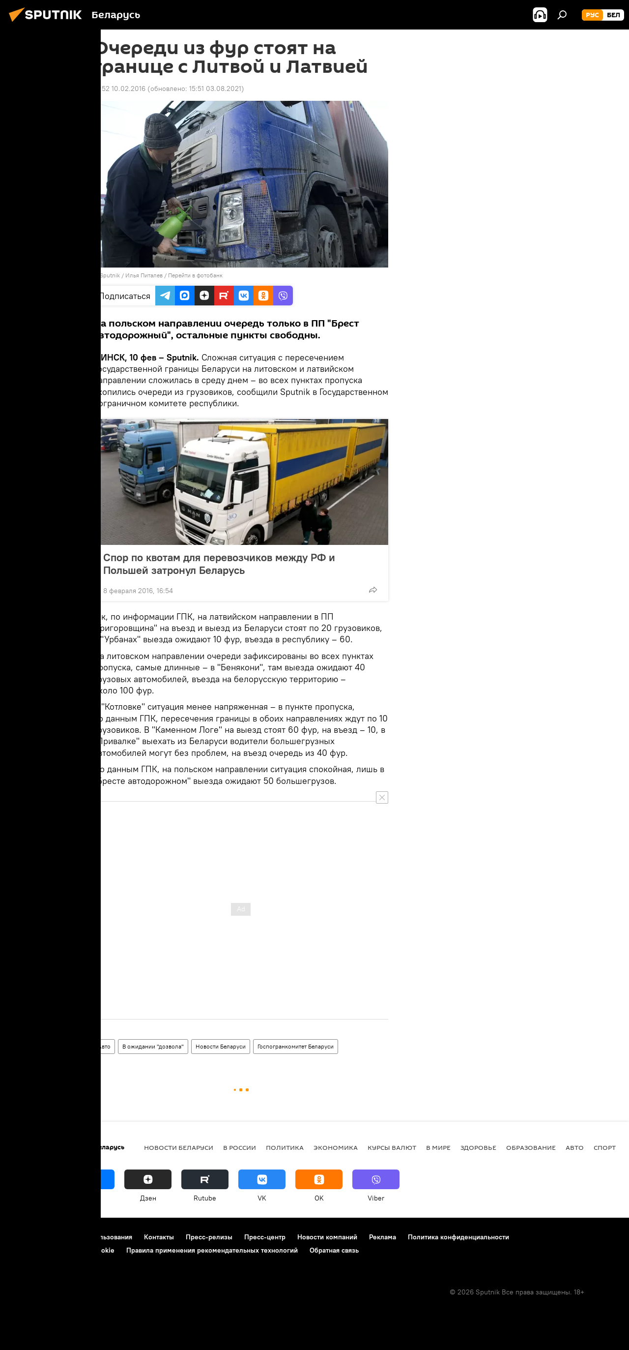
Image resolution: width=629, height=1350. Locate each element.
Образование (531, 1147)
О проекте (26, 1236)
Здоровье (478, 1147)
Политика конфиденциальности (458, 1236)
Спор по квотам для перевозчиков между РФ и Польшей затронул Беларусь (219, 563)
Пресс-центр (265, 1236)
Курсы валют (392, 1147)
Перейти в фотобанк (195, 275)
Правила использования (93, 1236)
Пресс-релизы (209, 1236)
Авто (104, 1046)
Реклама (382, 1236)
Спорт (605, 1147)
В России (239, 1147)
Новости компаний (327, 1236)
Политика (285, 1147)
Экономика (336, 1147)
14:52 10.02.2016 (119, 88)
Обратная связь (334, 1250)
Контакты (159, 1236)
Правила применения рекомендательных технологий (212, 1250)
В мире (438, 1147)
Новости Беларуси (221, 1046)
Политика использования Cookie (62, 1250)
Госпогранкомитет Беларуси (295, 1046)
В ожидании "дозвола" (153, 1046)
